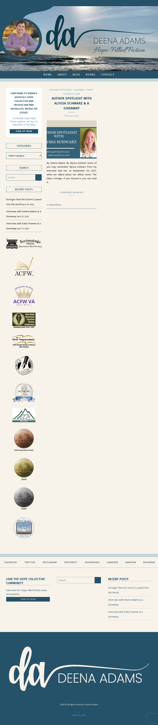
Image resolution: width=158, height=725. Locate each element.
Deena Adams (55, 204)
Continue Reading (71, 192)
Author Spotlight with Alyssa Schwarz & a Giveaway (72, 103)
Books (90, 74)
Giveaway (79, 90)
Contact (107, 74)
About (62, 74)
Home (48, 74)
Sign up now (24, 131)
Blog (76, 74)
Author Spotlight (61, 90)
